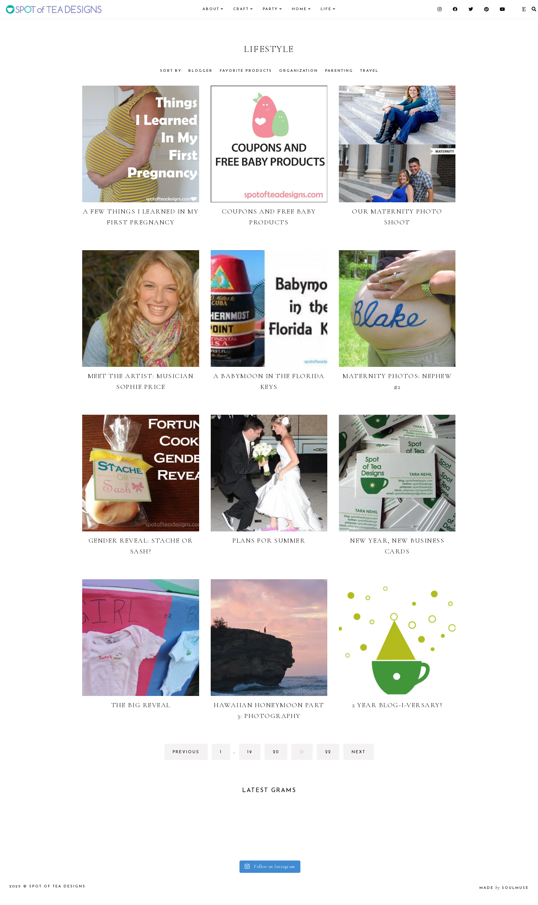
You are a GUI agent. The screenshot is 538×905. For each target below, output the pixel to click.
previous (186, 752)
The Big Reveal (140, 705)
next (359, 752)
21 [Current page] (306, 754)
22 (331, 754)
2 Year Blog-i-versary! (397, 705)
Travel (369, 71)
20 (279, 754)
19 (253, 754)
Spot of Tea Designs (57, 890)
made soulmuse (504, 892)
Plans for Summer (268, 540)
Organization (298, 71)
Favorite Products (246, 71)
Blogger (200, 71)
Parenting (339, 71)
